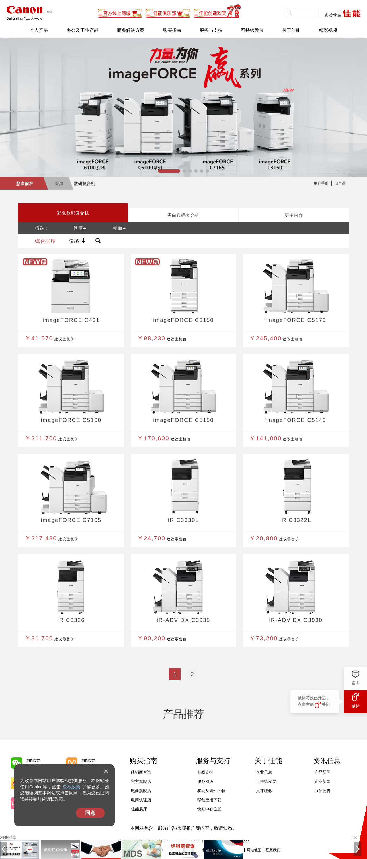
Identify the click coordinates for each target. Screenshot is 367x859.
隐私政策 (72, 786)
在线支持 (205, 772)
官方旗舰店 (141, 781)
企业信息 (264, 772)
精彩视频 (328, 30)
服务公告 (323, 790)
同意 (90, 813)
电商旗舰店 (141, 790)
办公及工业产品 (83, 30)
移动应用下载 (209, 799)
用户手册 (321, 183)
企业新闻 (323, 781)
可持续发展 (252, 30)
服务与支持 (211, 30)
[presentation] (73, 212)
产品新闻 (323, 772)
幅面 (119, 228)
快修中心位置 (209, 809)
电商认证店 (141, 799)
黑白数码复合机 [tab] (183, 215)
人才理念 (264, 790)
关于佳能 (291, 30)
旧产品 (340, 183)
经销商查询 (141, 772)
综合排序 (45, 241)
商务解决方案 (131, 30)
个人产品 (39, 30)
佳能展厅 (139, 809)
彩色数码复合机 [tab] (73, 212)
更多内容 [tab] (294, 215)
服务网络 (205, 781)
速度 (80, 228)
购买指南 (172, 30)
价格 (77, 241)
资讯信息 (327, 760)
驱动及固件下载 (211, 790)
